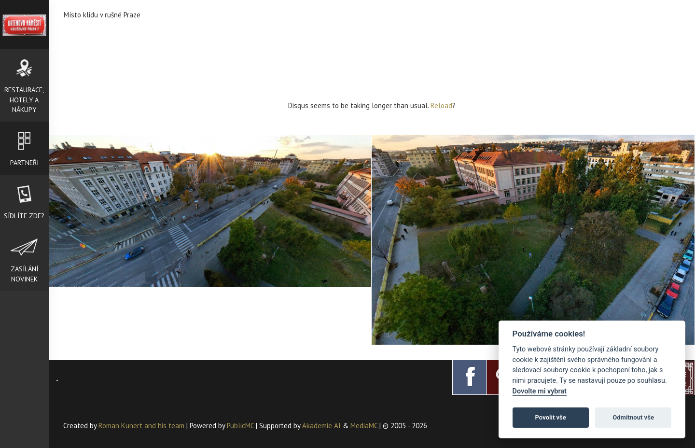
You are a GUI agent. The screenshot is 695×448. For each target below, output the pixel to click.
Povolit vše (550, 417)
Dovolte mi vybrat (540, 391)
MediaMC (363, 425)
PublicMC (240, 425)
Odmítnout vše (633, 417)
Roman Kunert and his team (142, 425)
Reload (441, 105)
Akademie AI (321, 425)
